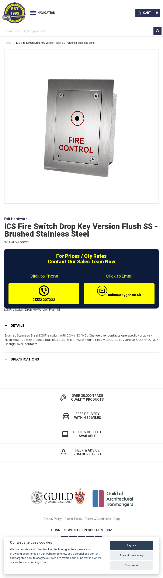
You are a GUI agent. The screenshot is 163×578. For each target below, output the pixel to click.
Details (18, 325)
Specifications (25, 359)
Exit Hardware (16, 218)
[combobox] (81, 31)
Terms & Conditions (98, 518)
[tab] (81, 325)
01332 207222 (43, 293)
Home (7, 42)
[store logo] (13, 12)
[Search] (157, 31)
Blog (117, 518)
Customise (132, 565)
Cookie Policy (73, 518)
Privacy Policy (53, 518)
